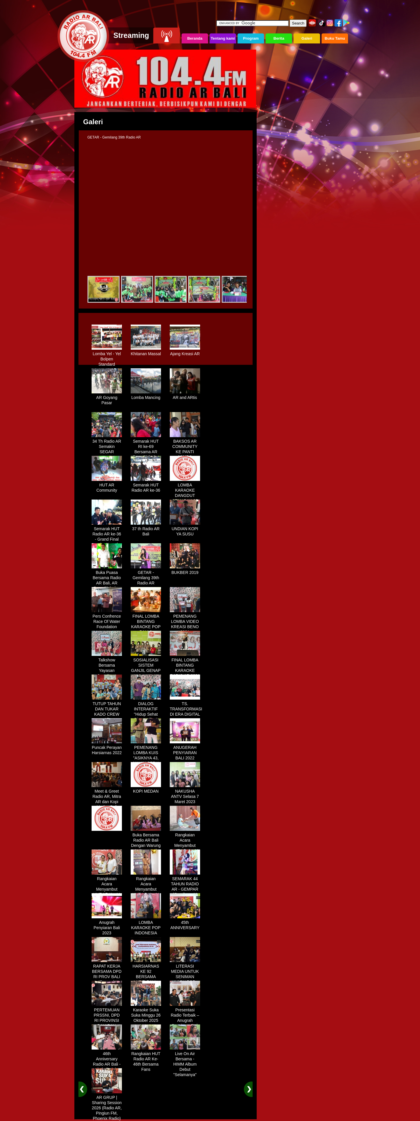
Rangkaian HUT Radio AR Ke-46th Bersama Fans (146, 1059)
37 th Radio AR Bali (146, 529)
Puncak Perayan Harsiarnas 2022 (107, 748)
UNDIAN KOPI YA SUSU (185, 529)
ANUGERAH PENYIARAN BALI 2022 (185, 750)
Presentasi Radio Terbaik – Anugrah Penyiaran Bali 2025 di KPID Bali (185, 1020)
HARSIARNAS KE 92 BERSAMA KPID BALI (146, 972)
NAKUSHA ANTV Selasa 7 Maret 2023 (185, 794)
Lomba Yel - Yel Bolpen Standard (107, 357)
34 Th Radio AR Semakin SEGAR (107, 444)
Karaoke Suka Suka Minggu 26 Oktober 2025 (146, 1013)
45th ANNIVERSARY (185, 923)
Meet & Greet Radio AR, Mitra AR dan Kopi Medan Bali (107, 797)
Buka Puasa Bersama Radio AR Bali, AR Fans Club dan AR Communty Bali (107, 583)
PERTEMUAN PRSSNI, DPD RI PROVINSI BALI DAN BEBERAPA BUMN (107, 1020)
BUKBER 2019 (185, 570)
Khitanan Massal (146, 351)
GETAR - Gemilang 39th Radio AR (146, 575)
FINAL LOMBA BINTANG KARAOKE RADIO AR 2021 (185, 666)
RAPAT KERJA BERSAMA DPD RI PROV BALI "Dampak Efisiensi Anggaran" (107, 977)
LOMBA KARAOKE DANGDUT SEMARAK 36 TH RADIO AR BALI (185, 496)
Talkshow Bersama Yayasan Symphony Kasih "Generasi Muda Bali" (107, 671)
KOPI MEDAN (146, 789)
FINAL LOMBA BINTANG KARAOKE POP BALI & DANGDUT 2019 (146, 625)
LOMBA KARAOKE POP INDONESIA (146, 925)
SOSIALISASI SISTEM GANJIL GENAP (146, 663)
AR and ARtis (185, 395)
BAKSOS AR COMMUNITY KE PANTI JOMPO (185, 447)
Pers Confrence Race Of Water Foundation (107, 619)
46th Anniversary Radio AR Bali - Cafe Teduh (107, 1059)
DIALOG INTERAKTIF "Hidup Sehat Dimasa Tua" (146, 709)
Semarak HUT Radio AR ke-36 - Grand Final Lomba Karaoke (107, 534)
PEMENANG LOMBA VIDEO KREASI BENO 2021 (185, 622)
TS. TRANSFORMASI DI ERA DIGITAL (186, 707)
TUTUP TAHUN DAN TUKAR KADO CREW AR (107, 709)
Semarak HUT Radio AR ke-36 (146, 486)
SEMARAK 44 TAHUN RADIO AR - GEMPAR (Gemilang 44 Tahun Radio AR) (185, 889)
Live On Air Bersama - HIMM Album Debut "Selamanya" (185, 1062)
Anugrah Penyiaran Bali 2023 (107, 925)
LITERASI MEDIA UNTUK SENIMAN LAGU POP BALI (185, 974)
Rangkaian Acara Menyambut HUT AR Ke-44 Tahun (185, 843)
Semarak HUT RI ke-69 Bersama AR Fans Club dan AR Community (146, 450)
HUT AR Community (107, 486)
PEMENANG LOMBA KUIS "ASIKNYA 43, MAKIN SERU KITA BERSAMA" (146, 758)
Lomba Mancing (146, 395)
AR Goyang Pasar (107, 398)
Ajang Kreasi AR (185, 351)
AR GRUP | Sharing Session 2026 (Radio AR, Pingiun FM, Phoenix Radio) (107, 1106)
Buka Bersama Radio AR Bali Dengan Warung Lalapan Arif (146, 841)
